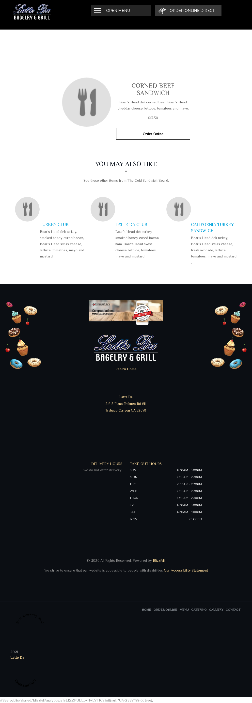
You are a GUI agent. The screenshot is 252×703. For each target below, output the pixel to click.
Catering (198, 609)
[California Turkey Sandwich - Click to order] (179, 209)
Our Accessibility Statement (185, 570)
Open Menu (118, 10)
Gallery (216, 609)
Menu (184, 609)
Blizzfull (159, 560)
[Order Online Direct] (186, 10)
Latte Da (17, 657)
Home (146, 609)
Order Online (153, 134)
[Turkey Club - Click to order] (28, 209)
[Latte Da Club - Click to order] (104, 209)
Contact (233, 609)
